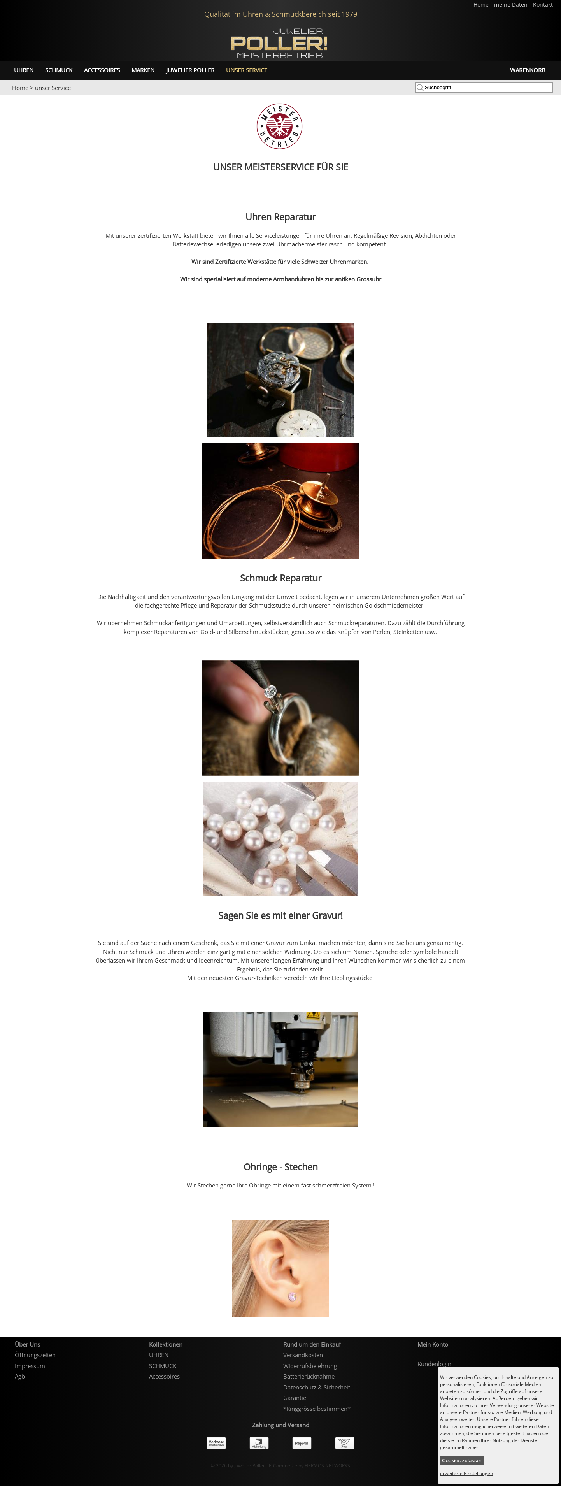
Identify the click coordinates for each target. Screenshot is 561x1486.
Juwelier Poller (190, 70)
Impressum (30, 1366)
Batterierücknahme (309, 1376)
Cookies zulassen (462, 1460)
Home (481, 4)
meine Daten (511, 4)
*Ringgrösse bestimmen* (317, 1408)
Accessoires (102, 70)
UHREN (23, 70)
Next (551, 95)
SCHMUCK (58, 70)
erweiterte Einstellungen (466, 1473)
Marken (142, 70)
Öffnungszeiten (35, 1355)
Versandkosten (303, 1355)
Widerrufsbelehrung (310, 1366)
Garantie (294, 1398)
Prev (10, 95)
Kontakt (543, 4)
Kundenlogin (434, 1364)
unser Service (246, 70)
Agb (20, 1376)
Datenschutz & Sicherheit (316, 1387)
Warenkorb (527, 70)
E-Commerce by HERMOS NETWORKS (309, 1465)
